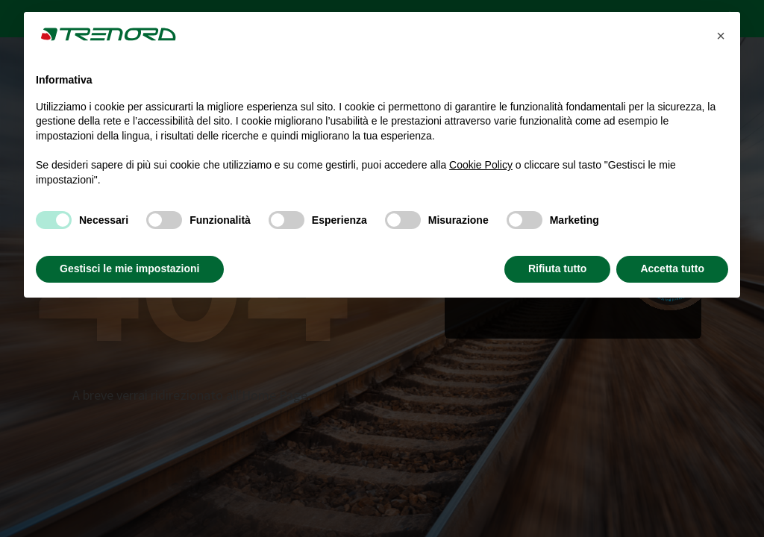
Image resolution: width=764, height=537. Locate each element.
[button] (721, 36)
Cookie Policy (481, 165)
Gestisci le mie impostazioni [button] (130, 268)
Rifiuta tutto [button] (557, 268)
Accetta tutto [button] (672, 268)
